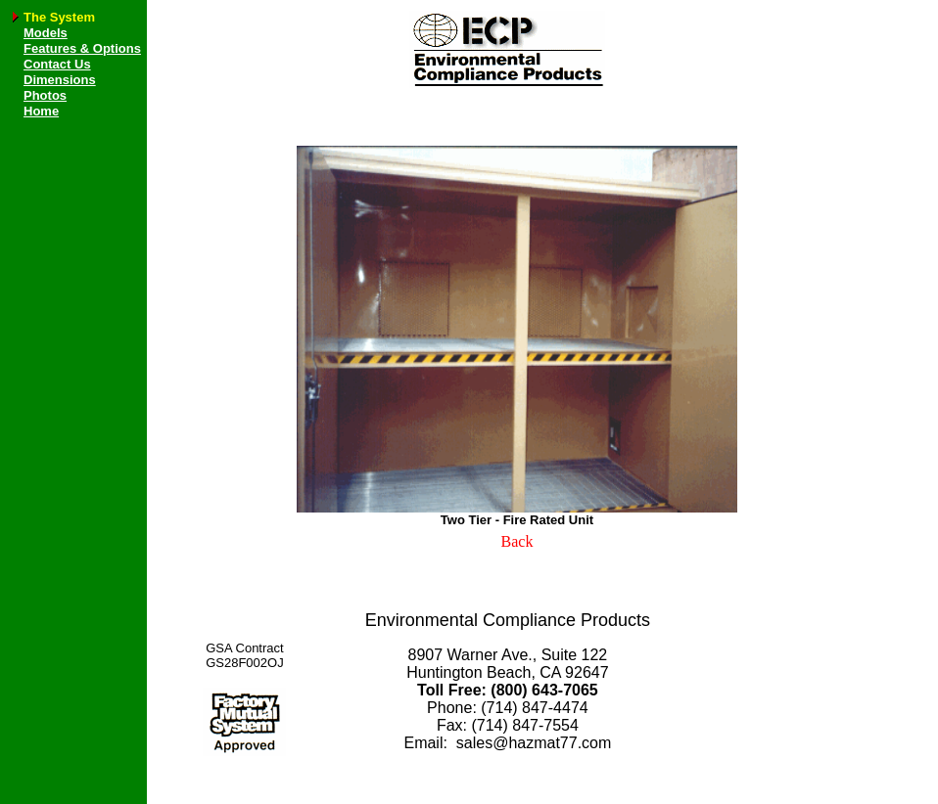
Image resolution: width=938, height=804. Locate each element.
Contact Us (57, 64)
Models (45, 32)
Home (41, 111)
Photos (45, 95)
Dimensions (59, 79)
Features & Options (82, 48)
